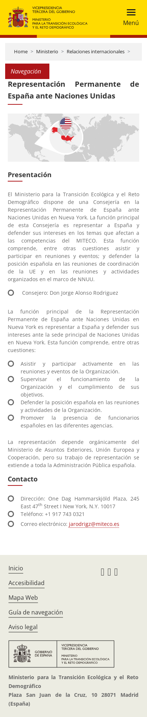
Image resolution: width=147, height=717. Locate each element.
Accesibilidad (26, 583)
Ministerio (47, 51)
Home (21, 51)
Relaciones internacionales (96, 51)
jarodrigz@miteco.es (94, 523)
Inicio (15, 568)
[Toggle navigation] (128, 17)
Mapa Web (23, 598)
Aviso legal (23, 627)
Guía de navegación (35, 612)
